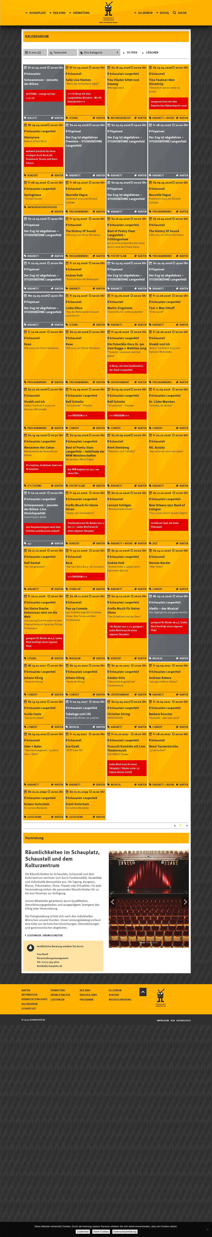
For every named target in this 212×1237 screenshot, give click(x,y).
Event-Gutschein (77, 802)
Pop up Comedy (77, 607)
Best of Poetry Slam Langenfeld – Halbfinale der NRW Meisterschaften (85, 450)
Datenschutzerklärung (125, 1231)
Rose (27, 343)
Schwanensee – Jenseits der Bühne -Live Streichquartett (41, 508)
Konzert (32, 174)
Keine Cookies (101, 1231)
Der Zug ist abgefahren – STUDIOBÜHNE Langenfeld (126, 139)
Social (164, 12)
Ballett (32, 117)
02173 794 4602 (50, 959)
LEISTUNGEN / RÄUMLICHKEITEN (45, 933)
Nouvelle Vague (77, 194)
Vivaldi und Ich (159, 343)
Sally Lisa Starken (78, 80)
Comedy (74, 427)
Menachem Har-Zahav (39, 446)
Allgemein (145, 12)
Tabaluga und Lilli (78, 712)
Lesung (73, 117)
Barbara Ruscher (160, 712)
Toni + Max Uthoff (162, 307)
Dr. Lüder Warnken (162, 401)
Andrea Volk (74, 275)
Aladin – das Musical (163, 607)
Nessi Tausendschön (163, 745)
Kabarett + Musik (163, 117)
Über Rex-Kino (132, 991)
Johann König (33, 676)
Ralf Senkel (32, 562)
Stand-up (75, 587)
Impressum (163, 1016)
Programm (130, 996)
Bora (69, 562)
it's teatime (34, 484)
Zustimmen (83, 1231)
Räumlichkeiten (104, 991)
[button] (112, 896)
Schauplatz (38, 12)
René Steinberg (118, 446)
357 (29, 542)
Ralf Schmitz (75, 401)
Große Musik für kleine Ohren (82, 506)
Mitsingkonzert (121, 117)
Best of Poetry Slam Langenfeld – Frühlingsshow (121, 234)
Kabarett (74, 174)
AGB (173, 1016)
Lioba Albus (74, 307)
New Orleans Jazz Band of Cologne (167, 506)
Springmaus (32, 194)
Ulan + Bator (33, 745)
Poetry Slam (118, 255)
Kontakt (157, 991)
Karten (59, 117)
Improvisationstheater (42, 206)
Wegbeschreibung (163, 996)
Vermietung (81, 12)
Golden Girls (116, 676)
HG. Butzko (157, 446)
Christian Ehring (118, 712)
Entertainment (120, 381)
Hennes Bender (159, 562)
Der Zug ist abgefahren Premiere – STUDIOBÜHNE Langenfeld (84, 141)
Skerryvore (31, 137)
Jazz (155, 542)
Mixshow (75, 656)
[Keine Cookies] (207, 1229)
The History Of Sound (81, 230)
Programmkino (78, 211)
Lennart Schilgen (119, 504)
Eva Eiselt (72, 745)
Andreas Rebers (160, 676)
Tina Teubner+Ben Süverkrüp (162, 82)
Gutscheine (34, 815)
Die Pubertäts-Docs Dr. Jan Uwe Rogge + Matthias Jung (126, 345)
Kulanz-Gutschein (36, 802)
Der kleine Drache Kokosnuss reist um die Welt (40, 611)
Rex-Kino (60, 12)
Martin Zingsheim (119, 307)
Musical (157, 656)
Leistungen (101, 996)
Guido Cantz (32, 712)
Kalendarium (73, 1000)
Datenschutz (184, 1016)
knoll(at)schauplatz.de (49, 963)
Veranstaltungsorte (78, 996)
